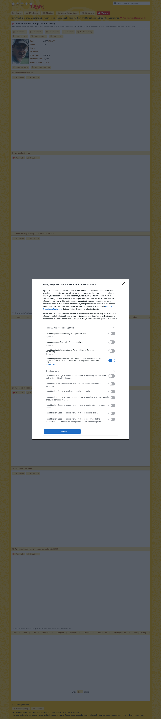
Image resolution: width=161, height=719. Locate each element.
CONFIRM (62, 431)
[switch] (111, 333)
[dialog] (80, 359)
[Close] (124, 284)
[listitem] (80, 328)
